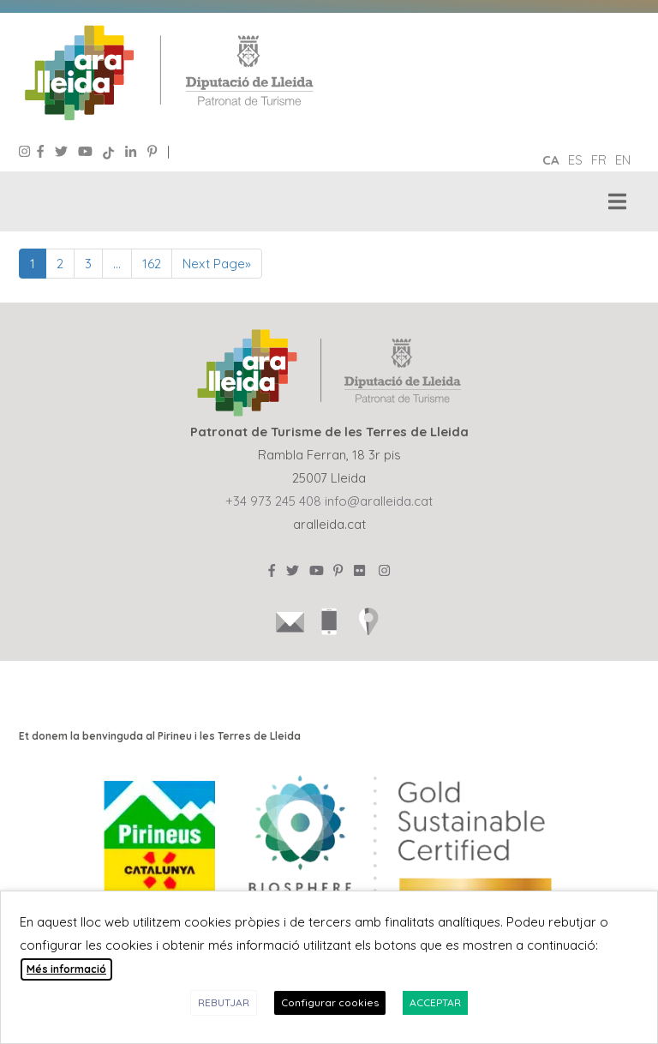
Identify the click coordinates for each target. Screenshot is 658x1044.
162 (151, 263)
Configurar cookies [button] (330, 1002)
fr (599, 160)
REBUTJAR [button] (223, 1002)
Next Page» (216, 263)
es (575, 160)
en (623, 160)
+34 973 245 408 (273, 501)
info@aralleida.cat (379, 501)
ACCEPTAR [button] (435, 1002)
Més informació (66, 969)
